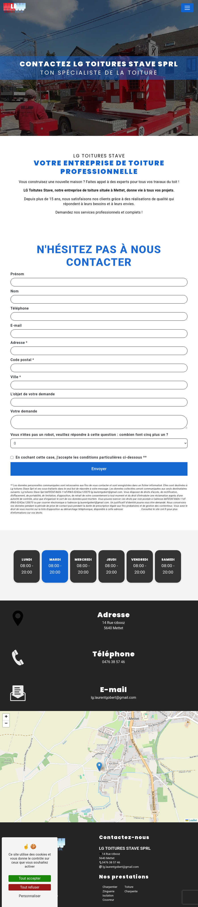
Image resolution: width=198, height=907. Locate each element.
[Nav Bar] (187, 7)
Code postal (20, 345)
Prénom (17, 260)
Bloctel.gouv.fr (132, 495)
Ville (14, 363)
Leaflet (191, 820)
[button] (99, 766)
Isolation (108, 895)
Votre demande (23, 397)
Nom (14, 277)
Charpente (131, 891)
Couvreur (108, 899)
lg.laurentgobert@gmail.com (113, 697)
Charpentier (110, 887)
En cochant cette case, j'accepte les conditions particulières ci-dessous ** (81, 443)
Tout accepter (30, 878)
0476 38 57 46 (113, 662)
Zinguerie (109, 891)
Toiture (129, 887)
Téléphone (19, 294)
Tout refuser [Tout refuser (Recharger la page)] (29, 887)
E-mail (16, 311)
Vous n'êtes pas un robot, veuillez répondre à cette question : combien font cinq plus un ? (89, 420)
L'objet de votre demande (32, 380)
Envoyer (99, 454)
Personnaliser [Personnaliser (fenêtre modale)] (30, 896)
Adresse (17, 328)
